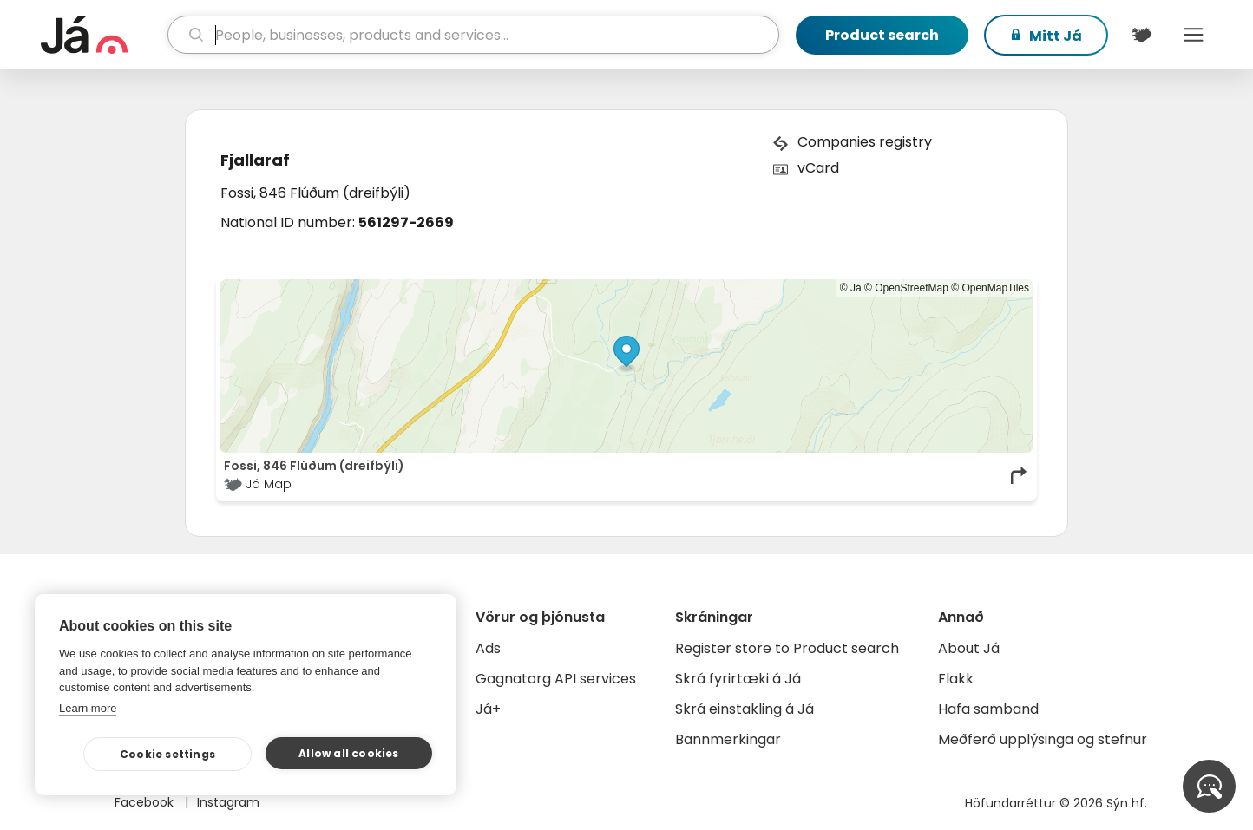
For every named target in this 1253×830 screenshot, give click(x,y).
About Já (969, 648)
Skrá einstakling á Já (744, 709)
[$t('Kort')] (1141, 35)
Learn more (87, 708)
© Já (851, 288)
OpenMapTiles (995, 288)
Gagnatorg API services (556, 679)
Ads (488, 648)
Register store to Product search (787, 648)
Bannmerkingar (728, 739)
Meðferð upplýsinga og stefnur (1042, 739)
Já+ (488, 709)
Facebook (146, 802)
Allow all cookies (348, 753)
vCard (818, 168)
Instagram (228, 802)
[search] (473, 34)
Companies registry (864, 142)
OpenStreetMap (911, 288)
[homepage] (102, 35)
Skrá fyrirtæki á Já (738, 679)
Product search (882, 35)
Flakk (956, 679)
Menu (1193, 35)
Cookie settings (167, 754)
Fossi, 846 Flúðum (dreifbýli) (315, 193)
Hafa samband (988, 709)
